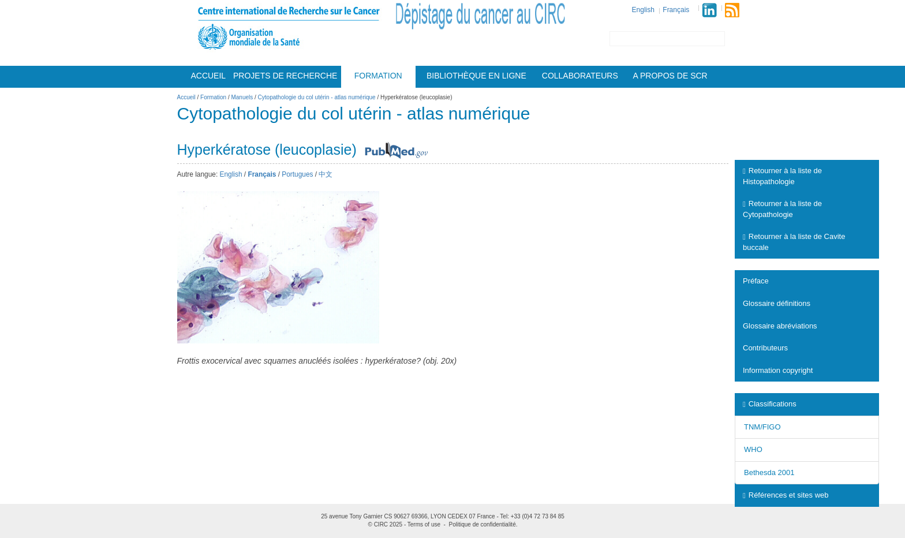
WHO (753, 449)
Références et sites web (785, 495)
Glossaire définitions (776, 303)
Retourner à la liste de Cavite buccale (794, 242)
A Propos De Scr (670, 75)
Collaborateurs (580, 75)
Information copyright (778, 370)
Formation (378, 75)
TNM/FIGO (762, 427)
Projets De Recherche (285, 75)
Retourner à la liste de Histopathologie (782, 176)
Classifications (769, 403)
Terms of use (423, 524)
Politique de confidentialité (482, 524)
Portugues (297, 174)
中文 (325, 174)
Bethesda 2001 (769, 472)
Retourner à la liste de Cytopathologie (782, 209)
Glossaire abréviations (780, 326)
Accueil (208, 75)
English (643, 10)
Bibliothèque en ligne (476, 75)
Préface (756, 281)
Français (676, 10)
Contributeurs (765, 347)
